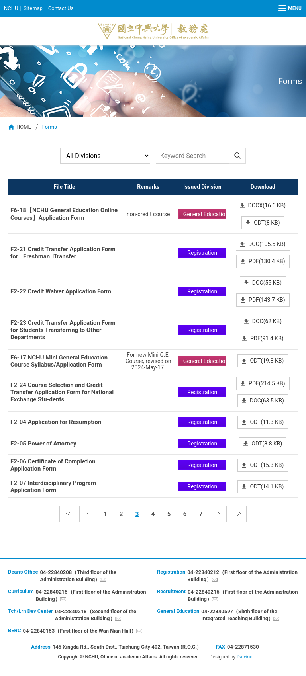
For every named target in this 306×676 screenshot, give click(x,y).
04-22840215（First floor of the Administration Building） (91, 595)
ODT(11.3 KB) (267, 422)
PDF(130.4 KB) (267, 261)
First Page (67, 514)
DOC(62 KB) (267, 321)
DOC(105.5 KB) (267, 244)
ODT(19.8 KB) (267, 361)
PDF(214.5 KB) (267, 383)
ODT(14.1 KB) (267, 486)
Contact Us (61, 8)
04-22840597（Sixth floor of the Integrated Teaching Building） (239, 614)
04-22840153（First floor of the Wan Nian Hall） (79, 631)
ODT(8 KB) (267, 222)
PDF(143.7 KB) (267, 300)
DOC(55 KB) (267, 282)
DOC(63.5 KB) (267, 400)
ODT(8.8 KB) (266, 443)
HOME (23, 127)
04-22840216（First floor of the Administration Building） (243, 595)
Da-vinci (245, 657)
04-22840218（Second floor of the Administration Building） (95, 614)
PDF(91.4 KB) (267, 338)
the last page (239, 514)
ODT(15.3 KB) (267, 465)
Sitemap (33, 8)
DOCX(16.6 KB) (267, 205)
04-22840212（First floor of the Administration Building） (242, 575)
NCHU (11, 8)
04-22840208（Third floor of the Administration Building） (78, 575)
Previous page (87, 514)
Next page (219, 514)
